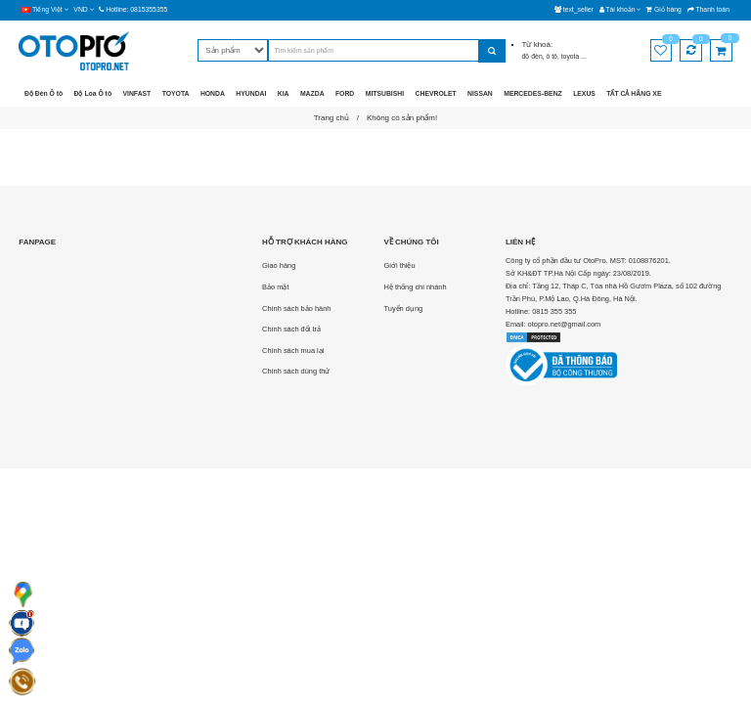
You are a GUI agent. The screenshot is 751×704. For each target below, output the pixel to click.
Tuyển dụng (403, 308)
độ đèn (532, 56)
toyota (571, 56)
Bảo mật (275, 287)
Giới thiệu (400, 265)
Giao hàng (278, 265)
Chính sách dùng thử (296, 371)
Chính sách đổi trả (291, 329)
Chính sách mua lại (293, 350)
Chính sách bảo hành (296, 308)
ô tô (552, 56)
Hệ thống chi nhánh (415, 287)
